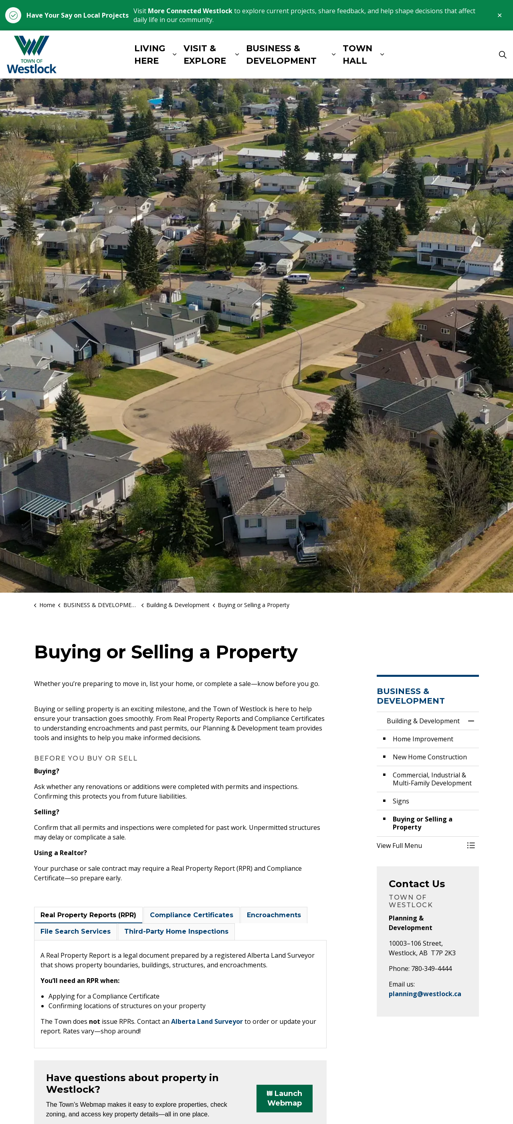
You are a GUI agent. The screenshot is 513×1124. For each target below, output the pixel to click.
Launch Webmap (284, 1098)
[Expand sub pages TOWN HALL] (382, 54)
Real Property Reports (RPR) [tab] (88, 915)
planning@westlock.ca (425, 993)
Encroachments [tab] (274, 915)
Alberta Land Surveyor (207, 1021)
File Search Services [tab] (75, 931)
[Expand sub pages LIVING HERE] (175, 54)
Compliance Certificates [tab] (191, 915)
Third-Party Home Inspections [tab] (176, 931)
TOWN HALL (357, 54)
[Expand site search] (502, 54)
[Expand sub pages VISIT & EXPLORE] (237, 54)
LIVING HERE (149, 54)
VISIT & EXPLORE (205, 54)
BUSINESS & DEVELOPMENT (281, 54)
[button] (420, 845)
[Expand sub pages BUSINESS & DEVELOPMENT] (334, 54)
